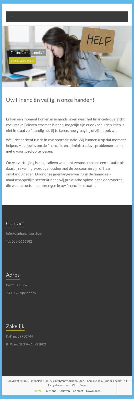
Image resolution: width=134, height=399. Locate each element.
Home (37, 391)
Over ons (50, 391)
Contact (78, 391)
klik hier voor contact (22, 60)
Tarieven (64, 391)
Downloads (93, 391)
